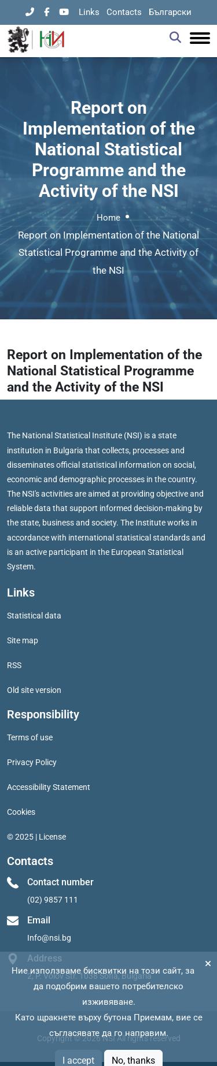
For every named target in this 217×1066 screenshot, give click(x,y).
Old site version (34, 690)
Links (89, 12)
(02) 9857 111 (52, 899)
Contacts (124, 12)
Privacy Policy (32, 762)
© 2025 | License (36, 836)
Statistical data (34, 615)
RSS (14, 665)
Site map (22, 640)
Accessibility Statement (48, 787)
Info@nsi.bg (49, 937)
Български (170, 12)
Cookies (21, 812)
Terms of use (30, 737)
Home (108, 218)
